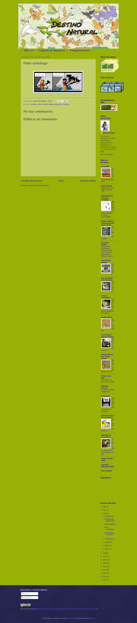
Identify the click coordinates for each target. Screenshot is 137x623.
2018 (105, 556)
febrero (108, 545)
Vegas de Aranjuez (113, 286)
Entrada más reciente (31, 180)
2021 (105, 510)
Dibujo (56, 104)
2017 (105, 560)
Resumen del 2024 (113, 269)
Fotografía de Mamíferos (51, 50)
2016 (105, 563)
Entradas (25, 593)
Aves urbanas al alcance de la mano (107, 381)
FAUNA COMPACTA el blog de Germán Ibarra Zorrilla (107, 223)
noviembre (109, 539)
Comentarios (27, 597)
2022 (105, 507)
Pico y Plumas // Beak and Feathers (107, 336)
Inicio (61, 180)
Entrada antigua (88, 180)
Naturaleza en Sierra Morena (106, 436)
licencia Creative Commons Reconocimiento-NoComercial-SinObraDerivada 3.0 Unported (67, 609)
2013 (105, 573)
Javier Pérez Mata (109, 133)
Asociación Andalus (105, 244)
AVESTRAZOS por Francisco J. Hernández (107, 198)
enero (107, 549)
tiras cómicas (64, 104)
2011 (105, 580)
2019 (105, 553)
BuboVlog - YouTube (105, 387)
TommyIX (70, 618)
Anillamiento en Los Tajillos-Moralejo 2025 (107, 190)
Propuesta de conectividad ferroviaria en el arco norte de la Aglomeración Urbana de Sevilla (107, 251)
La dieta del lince (110, 524)
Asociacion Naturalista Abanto (107, 466)
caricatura (33, 104)
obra (25, 609)
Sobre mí (28, 50)
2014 (105, 570)
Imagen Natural (106, 317)
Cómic (40, 104)
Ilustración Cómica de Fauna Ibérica (107, 416)
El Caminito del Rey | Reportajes (107, 391)
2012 (105, 576)
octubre (108, 542)
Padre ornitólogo (109, 528)
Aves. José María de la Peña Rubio (107, 279)
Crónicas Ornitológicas (106, 297)
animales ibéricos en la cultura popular (107, 356)
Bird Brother (105, 396)
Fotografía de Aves (80, 50)
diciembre (108, 516)
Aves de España (106, 471)
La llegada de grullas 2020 (109, 520)
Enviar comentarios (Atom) (39, 185)
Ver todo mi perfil (107, 154)
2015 (105, 566)
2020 (105, 513)
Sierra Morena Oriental (106, 261)
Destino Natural (48, 104)
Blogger (92, 618)
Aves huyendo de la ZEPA (109, 533)
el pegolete (105, 166)
